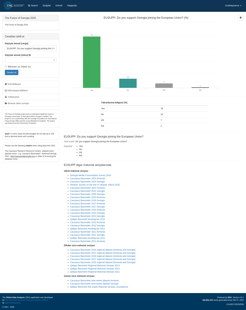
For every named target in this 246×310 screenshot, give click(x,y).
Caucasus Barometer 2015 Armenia (87, 210)
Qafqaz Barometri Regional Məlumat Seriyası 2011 (95, 271)
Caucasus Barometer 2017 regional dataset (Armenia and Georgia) (102, 259)
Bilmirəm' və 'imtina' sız (18, 66)
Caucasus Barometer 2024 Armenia (87, 178)
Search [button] (33, 5)
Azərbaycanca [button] (233, 5)
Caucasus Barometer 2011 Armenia (87, 241)
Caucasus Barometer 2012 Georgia (87, 225)
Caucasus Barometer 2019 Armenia (87, 197)
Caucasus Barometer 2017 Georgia (87, 206)
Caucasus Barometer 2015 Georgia (87, 213)
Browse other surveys (17, 103)
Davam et (11, 72)
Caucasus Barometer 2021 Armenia (87, 188)
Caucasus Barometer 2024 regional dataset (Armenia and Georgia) (102, 250)
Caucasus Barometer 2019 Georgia (87, 200)
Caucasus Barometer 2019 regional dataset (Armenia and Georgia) (102, 256)
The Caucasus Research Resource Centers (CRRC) (26, 300)
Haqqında (72, 5)
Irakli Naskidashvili (12, 303)
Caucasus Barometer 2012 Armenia (87, 232)
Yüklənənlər (12, 97)
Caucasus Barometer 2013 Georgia (87, 216)
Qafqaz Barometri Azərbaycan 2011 (87, 238)
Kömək (59, 5)
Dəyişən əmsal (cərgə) (16, 43)
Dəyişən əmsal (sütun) (16, 55)
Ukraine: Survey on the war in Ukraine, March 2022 (95, 184)
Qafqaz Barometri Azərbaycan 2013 (87, 219)
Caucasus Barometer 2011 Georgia (87, 235)
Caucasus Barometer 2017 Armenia (87, 203)
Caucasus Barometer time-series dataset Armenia (94, 280)
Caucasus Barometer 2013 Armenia (87, 222)
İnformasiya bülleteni (16, 90)
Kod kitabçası (13, 84)
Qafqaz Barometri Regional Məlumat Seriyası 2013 (95, 265)
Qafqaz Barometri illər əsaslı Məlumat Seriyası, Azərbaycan (99, 287)
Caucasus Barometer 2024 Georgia (87, 181)
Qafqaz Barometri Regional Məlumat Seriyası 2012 (95, 268)
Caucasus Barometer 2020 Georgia (87, 194)
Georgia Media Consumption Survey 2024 (90, 175)
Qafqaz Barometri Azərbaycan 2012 (87, 228)
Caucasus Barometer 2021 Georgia (87, 191)
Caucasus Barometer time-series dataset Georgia (94, 283)
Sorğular (47, 5)
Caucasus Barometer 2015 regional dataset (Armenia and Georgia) (102, 262)
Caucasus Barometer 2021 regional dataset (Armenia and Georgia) (102, 253)
